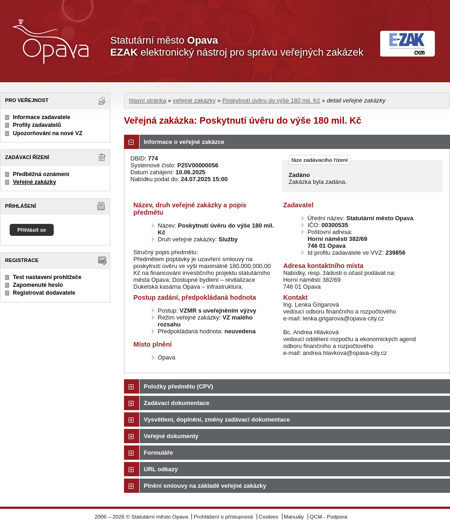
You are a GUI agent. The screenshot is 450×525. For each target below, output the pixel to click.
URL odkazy (161, 469)
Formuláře (158, 452)
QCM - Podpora (328, 516)
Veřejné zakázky (34, 182)
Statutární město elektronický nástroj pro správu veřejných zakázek (236, 46)
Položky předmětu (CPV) (178, 386)
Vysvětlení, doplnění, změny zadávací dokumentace (217, 419)
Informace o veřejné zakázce (184, 141)
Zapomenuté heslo (38, 285)
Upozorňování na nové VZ (48, 133)
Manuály (294, 516)
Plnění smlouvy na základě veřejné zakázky (205, 485)
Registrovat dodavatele (44, 293)
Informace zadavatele (41, 117)
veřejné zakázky (194, 100)
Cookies (268, 516)
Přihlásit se (31, 230)
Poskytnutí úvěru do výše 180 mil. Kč (271, 100)
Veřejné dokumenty (171, 436)
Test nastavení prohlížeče (47, 277)
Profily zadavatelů (37, 125)
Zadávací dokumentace (176, 402)
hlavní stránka (147, 100)
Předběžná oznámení (41, 174)
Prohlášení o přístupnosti (223, 516)
